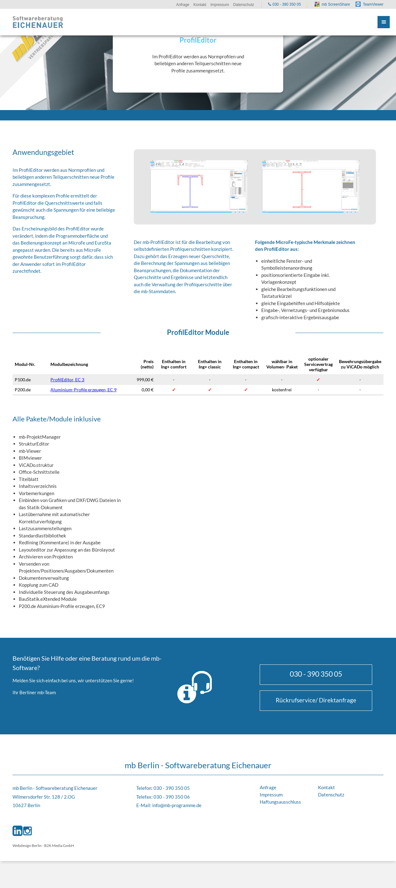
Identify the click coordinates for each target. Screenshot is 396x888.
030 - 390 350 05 (316, 673)
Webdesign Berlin (27, 845)
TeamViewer (373, 4)
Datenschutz (331, 794)
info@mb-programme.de (176, 805)
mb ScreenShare (336, 4)
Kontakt (326, 787)
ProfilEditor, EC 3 (67, 379)
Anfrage (268, 787)
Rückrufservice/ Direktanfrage (316, 700)
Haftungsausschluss (280, 802)
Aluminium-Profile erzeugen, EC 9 (83, 389)
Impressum (271, 794)
